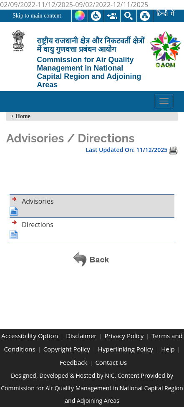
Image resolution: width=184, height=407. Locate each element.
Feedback (73, 362)
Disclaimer (81, 335)
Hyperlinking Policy (125, 349)
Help (167, 349)
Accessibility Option (29, 335)
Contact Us (111, 362)
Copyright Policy (66, 349)
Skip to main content (37, 16)
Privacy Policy (124, 335)
